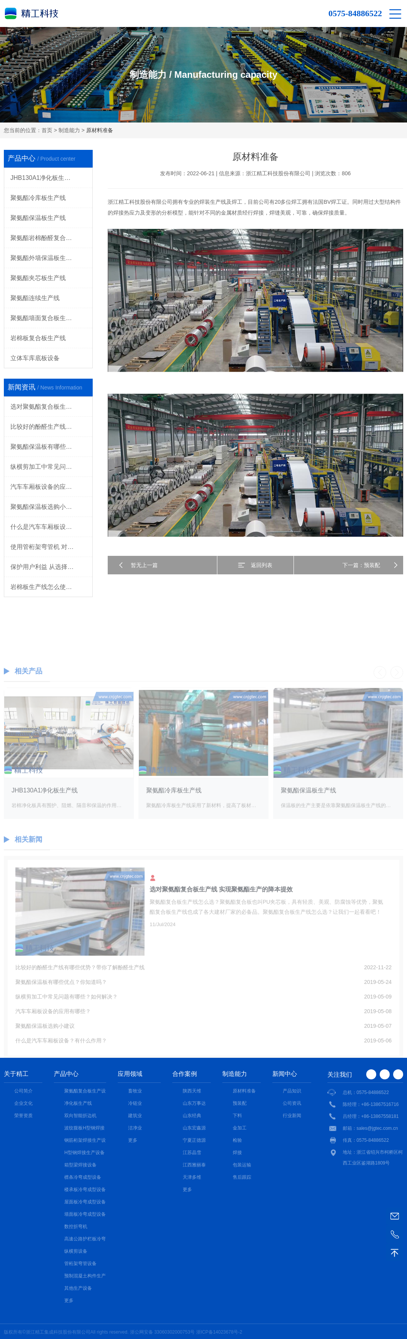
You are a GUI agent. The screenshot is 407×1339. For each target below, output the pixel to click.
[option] (69, 765)
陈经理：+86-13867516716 (371, 1104)
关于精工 (16, 1074)
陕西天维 (192, 1091)
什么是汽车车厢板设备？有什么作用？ (51, 527)
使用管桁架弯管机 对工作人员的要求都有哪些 (51, 547)
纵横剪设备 (75, 1251)
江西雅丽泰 (194, 1165)
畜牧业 (135, 1091)
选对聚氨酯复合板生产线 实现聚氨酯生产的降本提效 (51, 406)
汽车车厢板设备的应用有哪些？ (51, 486)
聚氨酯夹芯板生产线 (38, 278)
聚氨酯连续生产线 (35, 298)
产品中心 (66, 1074)
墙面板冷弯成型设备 (85, 1214)
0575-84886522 (355, 13)
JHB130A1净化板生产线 (43, 178)
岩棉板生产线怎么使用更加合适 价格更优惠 (51, 587)
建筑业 (135, 1115)
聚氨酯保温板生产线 (38, 218)
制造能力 (69, 130)
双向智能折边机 (80, 1115)
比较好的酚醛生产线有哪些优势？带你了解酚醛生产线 (51, 426)
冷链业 (135, 1103)
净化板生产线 (78, 1103)
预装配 (240, 1103)
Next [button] (396, 684)
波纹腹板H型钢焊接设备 (84, 1128)
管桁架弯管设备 (80, 1263)
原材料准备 (244, 1091)
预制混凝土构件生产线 (85, 1276)
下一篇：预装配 (361, 565)
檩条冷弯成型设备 (82, 1177)
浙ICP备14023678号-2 (219, 1332)
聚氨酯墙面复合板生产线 (44, 318)
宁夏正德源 (194, 1140)
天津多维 (192, 1177)
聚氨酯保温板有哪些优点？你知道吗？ (51, 446)
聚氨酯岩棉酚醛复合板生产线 (50, 238)
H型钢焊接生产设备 (84, 1152)
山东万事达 (194, 1103)
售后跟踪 (242, 1177)
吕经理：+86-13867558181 (371, 1116)
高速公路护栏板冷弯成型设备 (85, 1239)
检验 (237, 1140)
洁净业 (135, 1128)
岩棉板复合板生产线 (38, 338)
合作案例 (184, 1074)
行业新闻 (292, 1115)
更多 (68, 1300)
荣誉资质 (23, 1115)
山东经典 (192, 1115)
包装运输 (242, 1165)
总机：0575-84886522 (366, 1092)
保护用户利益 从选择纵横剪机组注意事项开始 (51, 567)
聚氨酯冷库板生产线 (38, 198)
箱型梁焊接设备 (80, 1165)
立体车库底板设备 (35, 358)
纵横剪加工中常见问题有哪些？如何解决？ (51, 466)
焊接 (237, 1152)
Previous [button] (380, 684)
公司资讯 (292, 1103)
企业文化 (23, 1103)
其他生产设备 (78, 1288)
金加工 (240, 1128)
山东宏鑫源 (194, 1128)
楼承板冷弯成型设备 (85, 1189)
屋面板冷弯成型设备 (85, 1202)
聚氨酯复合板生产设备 (85, 1091)
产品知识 (292, 1091)
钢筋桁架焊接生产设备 (85, 1141)
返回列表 (261, 565)
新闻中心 (284, 1074)
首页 (47, 130)
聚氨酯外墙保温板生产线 (44, 258)
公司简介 (23, 1091)
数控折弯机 (75, 1226)
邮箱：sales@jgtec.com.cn (370, 1128)
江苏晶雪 (192, 1152)
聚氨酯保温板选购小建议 (44, 506)
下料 (237, 1115)
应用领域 (130, 1074)
